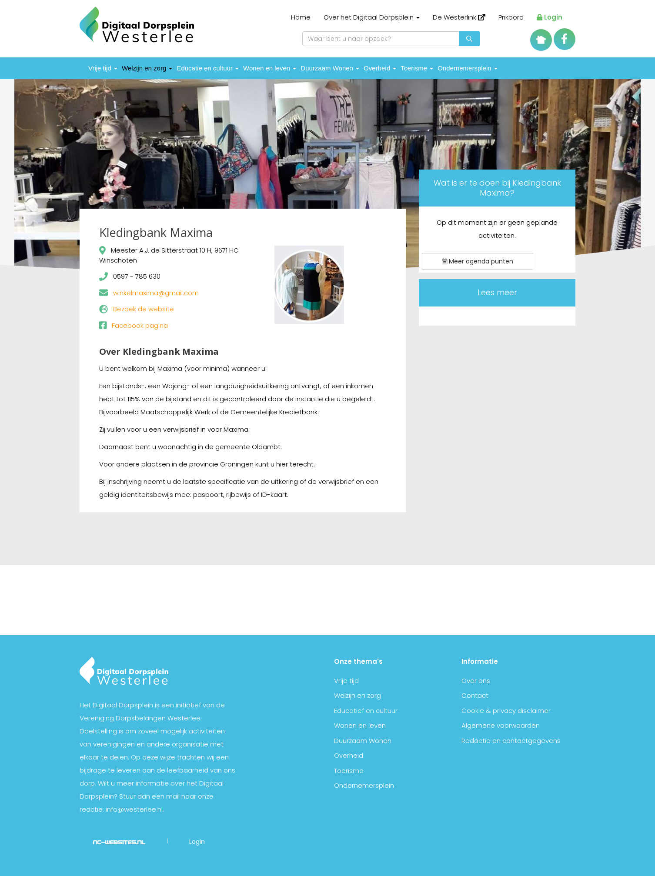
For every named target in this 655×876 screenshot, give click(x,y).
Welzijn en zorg (147, 68)
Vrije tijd (102, 68)
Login (549, 17)
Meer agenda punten (477, 261)
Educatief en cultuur (366, 710)
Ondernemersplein (468, 68)
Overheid (380, 68)
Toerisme (417, 68)
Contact (474, 695)
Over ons (475, 680)
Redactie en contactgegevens (511, 740)
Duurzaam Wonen (330, 68)
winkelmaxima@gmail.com (156, 292)
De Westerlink (459, 17)
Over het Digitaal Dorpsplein (372, 17)
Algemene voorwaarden (500, 725)
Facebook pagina (140, 325)
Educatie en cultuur (208, 68)
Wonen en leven (269, 68)
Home (301, 17)
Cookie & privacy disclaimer (506, 710)
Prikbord (511, 17)
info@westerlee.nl (134, 809)
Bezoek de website (143, 308)
